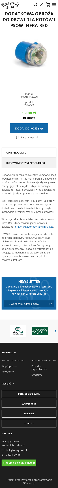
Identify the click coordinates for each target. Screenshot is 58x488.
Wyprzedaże (29, 403)
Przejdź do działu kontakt (19, 463)
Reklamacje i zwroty (43, 360)
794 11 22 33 (13, 455)
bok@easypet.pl (16, 450)
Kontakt (29, 423)
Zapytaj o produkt (31, 137)
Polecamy (8, 371)
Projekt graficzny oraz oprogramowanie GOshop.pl (29, 481)
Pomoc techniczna (13, 360)
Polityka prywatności (39, 367)
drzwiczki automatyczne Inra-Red (34, 226)
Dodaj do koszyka (29, 128)
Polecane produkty (29, 393)
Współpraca (9, 366)
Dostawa (36, 375)
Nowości (29, 413)
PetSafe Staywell (29, 97)
